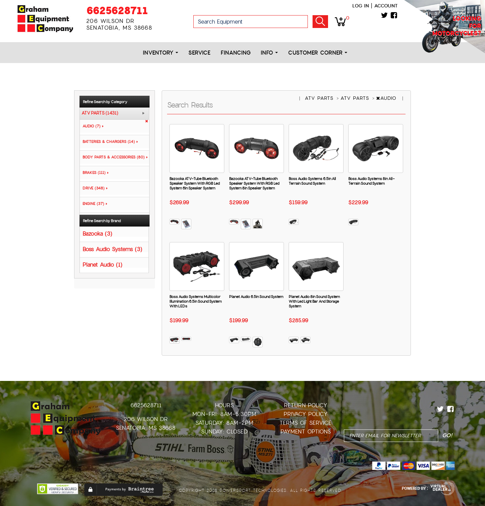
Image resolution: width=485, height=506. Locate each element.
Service (199, 52)
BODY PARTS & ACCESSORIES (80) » (114, 157)
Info (269, 52)
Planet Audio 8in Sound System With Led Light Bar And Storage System (314, 301)
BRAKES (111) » (94, 172)
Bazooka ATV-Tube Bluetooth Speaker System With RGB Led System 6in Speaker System (194, 183)
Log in (360, 6)
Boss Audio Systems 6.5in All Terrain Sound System (312, 181)
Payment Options (306, 431)
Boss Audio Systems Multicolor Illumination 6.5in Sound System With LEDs (195, 301)
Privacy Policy (306, 414)
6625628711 (117, 10)
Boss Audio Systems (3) (112, 249)
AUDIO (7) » (91, 126)
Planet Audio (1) (102, 264)
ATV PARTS (320, 98)
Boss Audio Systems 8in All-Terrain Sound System (371, 181)
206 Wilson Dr (146, 419)
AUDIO (387, 98)
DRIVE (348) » (93, 188)
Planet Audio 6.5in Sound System (256, 296)
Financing (236, 52)
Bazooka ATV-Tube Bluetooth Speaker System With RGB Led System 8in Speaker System (254, 183)
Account (386, 6)
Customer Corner (317, 52)
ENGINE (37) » (93, 203)
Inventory (160, 52)
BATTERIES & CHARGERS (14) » (109, 141)
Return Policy (305, 405)
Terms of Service (305, 422)
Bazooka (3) (97, 233)
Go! (320, 21)
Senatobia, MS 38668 (145, 427)
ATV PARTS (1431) (100, 113)
